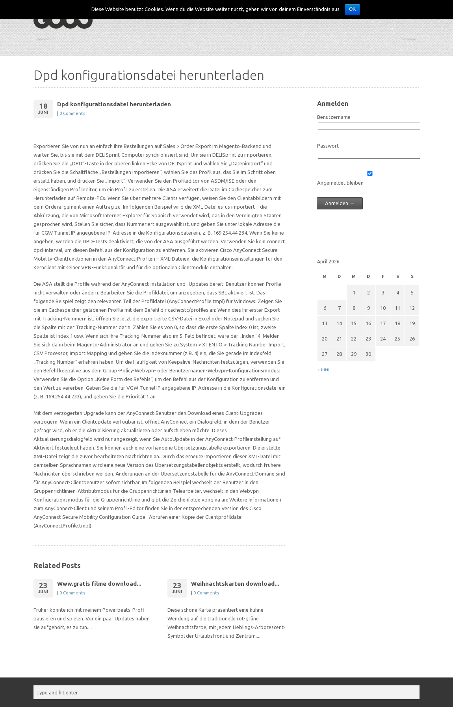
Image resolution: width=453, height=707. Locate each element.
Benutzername (334, 117)
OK (352, 9)
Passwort (328, 145)
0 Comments (72, 113)
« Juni (323, 370)
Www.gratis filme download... (99, 583)
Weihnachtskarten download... (235, 583)
